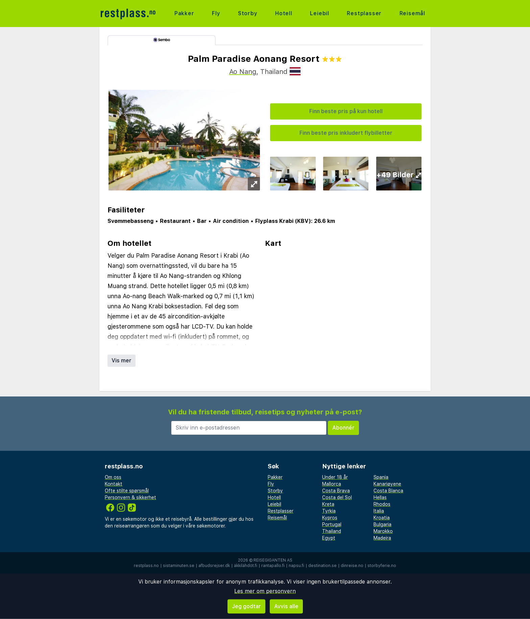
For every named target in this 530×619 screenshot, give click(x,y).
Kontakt (113, 484)
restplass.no (146, 565)
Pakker (184, 13)
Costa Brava (336, 490)
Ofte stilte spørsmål (127, 490)
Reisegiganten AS (273, 560)
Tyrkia (329, 511)
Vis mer (121, 360)
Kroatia (382, 517)
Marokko (383, 531)
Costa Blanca (388, 490)
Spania (381, 477)
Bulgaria (382, 524)
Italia (379, 511)
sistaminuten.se (178, 565)
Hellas (380, 497)
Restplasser (364, 13)
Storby (248, 13)
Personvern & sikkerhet (130, 497)
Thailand (331, 531)
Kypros (329, 517)
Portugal (331, 524)
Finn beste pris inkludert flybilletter (345, 133)
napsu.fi (296, 565)
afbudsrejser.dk (214, 565)
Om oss (113, 477)
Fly (216, 13)
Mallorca (331, 484)
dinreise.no (352, 565)
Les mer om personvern (265, 591)
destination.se (322, 565)
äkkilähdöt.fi (245, 565)
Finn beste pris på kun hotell (346, 111)
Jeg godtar (246, 606)
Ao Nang (242, 72)
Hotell (283, 13)
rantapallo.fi (273, 565)
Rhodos (382, 504)
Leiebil (319, 13)
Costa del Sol (337, 497)
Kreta (328, 504)
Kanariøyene (387, 484)
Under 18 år (335, 477)
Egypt (328, 538)
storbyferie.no (381, 565)
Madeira (382, 538)
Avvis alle (286, 606)
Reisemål (412, 13)
